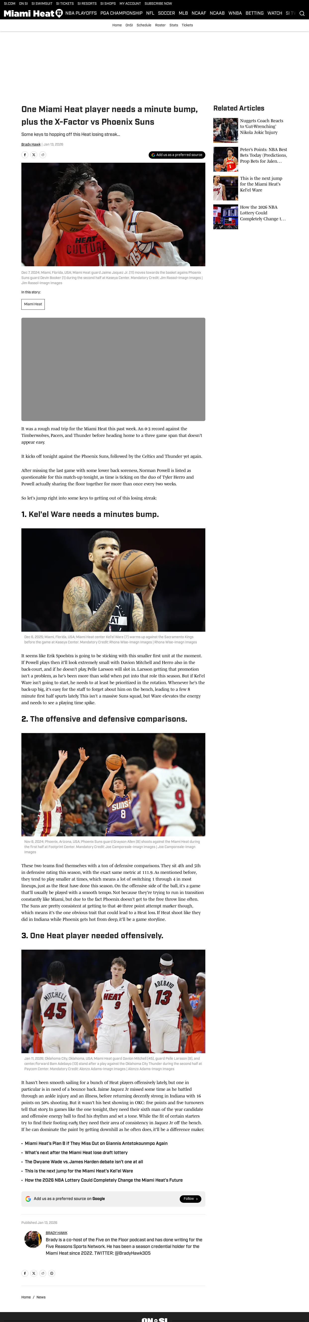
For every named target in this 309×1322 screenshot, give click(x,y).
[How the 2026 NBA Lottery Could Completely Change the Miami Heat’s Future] (250, 216)
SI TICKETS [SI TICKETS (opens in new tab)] (65, 4)
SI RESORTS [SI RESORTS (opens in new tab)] (87, 4)
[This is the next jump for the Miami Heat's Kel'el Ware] (250, 188)
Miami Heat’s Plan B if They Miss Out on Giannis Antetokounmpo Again (96, 1143)
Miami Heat (33, 304)
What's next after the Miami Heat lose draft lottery (76, 1153)
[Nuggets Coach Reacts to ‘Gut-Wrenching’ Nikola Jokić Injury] (250, 130)
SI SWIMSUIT (42, 4)
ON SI (23, 4)
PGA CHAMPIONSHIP (121, 13)
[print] (51, 1273)
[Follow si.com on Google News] (190, 1199)
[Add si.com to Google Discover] (177, 155)
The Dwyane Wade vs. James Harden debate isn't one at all (84, 1162)
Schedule (144, 25)
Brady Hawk (31, 145)
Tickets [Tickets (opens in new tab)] (187, 25)
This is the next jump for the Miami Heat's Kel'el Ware (79, 1171)
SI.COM (9, 4)
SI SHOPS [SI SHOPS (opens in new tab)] (108, 4)
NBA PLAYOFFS (81, 13)
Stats (174, 25)
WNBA (235, 13)
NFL (150, 13)
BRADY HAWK (56, 1233)
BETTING (255, 13)
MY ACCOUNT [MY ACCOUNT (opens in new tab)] (130, 4)
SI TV (291, 13)
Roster (160, 25)
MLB (183, 13)
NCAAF (199, 13)
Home (117, 25)
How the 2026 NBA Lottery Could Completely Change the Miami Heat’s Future (104, 1180)
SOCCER (166, 13)
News (41, 1297)
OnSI (129, 25)
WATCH (274, 13)
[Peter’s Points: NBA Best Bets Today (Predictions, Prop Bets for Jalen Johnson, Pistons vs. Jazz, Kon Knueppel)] (250, 159)
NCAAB (217, 13)
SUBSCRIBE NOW (158, 4)
